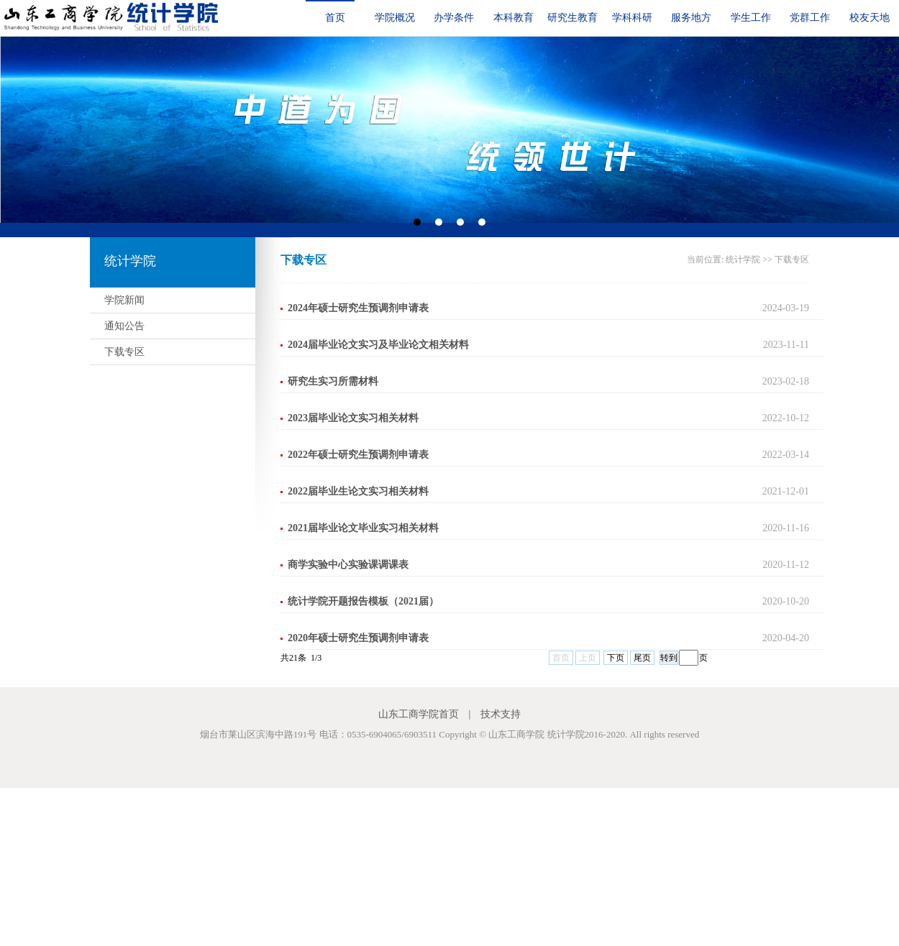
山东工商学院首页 (418, 714)
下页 (615, 658)
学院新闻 (124, 300)
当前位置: (706, 259)
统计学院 (743, 259)
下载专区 (124, 351)
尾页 (642, 658)
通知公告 (124, 326)
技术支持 (500, 714)
